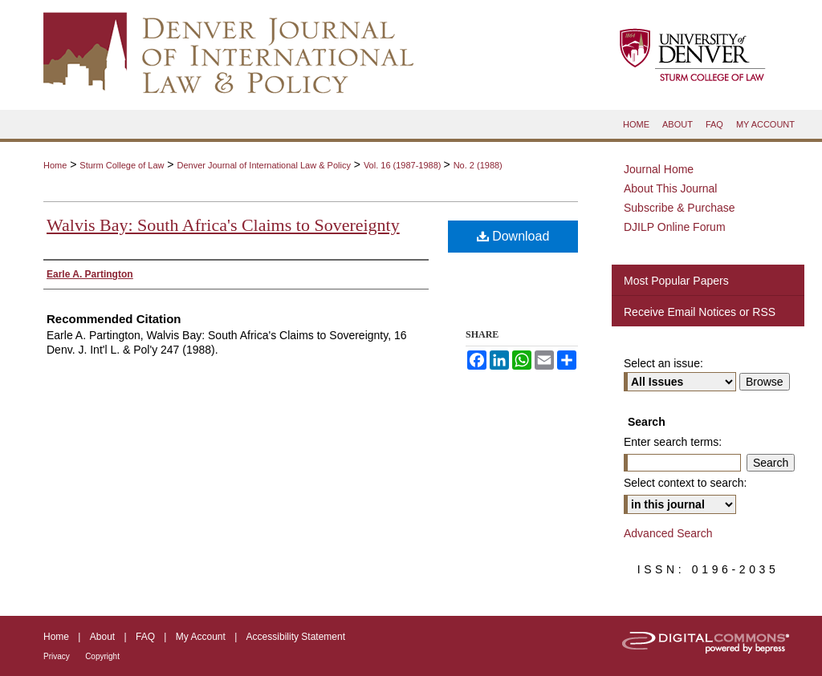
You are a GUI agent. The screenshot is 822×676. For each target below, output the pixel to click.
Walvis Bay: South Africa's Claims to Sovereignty (223, 225)
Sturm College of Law (121, 165)
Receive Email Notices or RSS (699, 312)
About (102, 636)
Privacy (56, 656)
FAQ (145, 636)
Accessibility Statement (295, 636)
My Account (201, 636)
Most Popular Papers (676, 280)
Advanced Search (668, 533)
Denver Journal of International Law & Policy (263, 165)
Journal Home (659, 169)
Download (513, 236)
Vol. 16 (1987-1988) (404, 165)
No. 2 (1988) (478, 165)
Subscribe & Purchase (679, 207)
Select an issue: (663, 363)
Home (55, 165)
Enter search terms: (673, 441)
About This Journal (670, 188)
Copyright (102, 656)
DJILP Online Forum (675, 227)
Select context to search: (685, 482)
